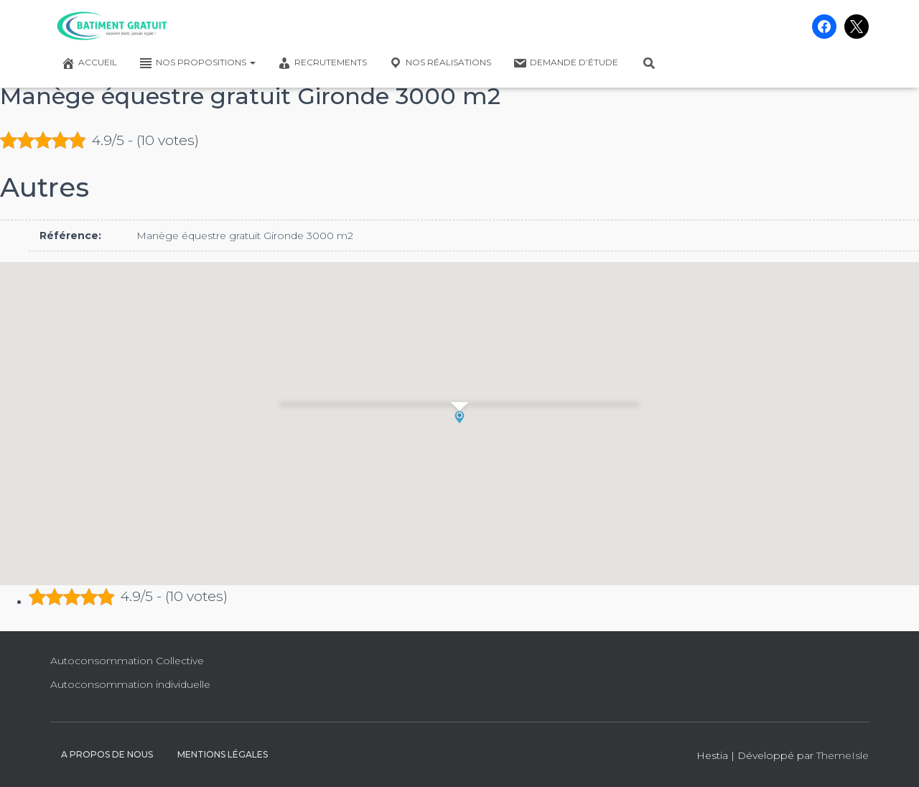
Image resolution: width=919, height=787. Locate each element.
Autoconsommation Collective (127, 660)
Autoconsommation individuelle (130, 684)
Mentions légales (222, 754)
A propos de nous (107, 754)
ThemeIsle (842, 755)
